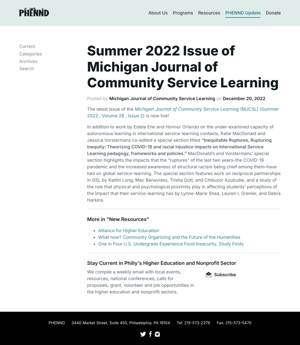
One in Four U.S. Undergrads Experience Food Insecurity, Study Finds (171, 244)
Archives (28, 61)
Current (27, 46)
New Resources (128, 219)
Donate (273, 13)
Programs (183, 13)
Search (26, 68)
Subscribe (221, 274)
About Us (158, 13)
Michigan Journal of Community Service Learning (162, 98)
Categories (30, 54)
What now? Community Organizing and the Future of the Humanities (169, 237)
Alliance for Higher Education (128, 230)
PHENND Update (243, 13)
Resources (209, 13)
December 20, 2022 (244, 98)
